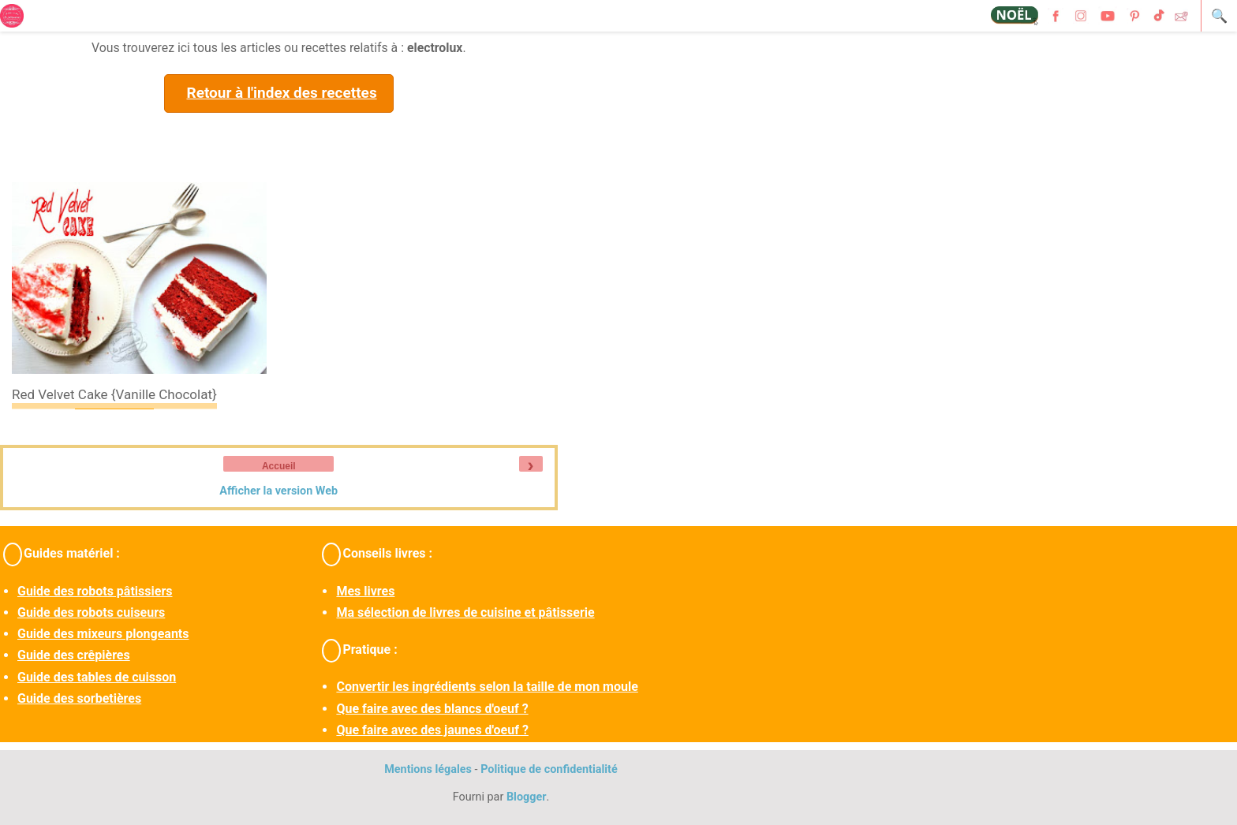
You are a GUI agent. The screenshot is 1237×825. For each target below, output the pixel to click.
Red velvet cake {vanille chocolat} (114, 394)
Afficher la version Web (278, 491)
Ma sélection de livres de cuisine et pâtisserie (465, 612)
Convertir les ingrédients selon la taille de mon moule (486, 686)
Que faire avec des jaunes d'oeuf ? (432, 729)
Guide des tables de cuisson (96, 677)
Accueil (279, 466)
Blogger (526, 797)
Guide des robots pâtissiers (94, 591)
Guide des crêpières (73, 655)
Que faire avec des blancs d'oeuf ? (432, 708)
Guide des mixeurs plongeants (103, 633)
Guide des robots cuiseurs (91, 612)
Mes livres (365, 591)
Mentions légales (428, 769)
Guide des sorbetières (79, 698)
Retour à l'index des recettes (281, 93)
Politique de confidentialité (549, 769)
